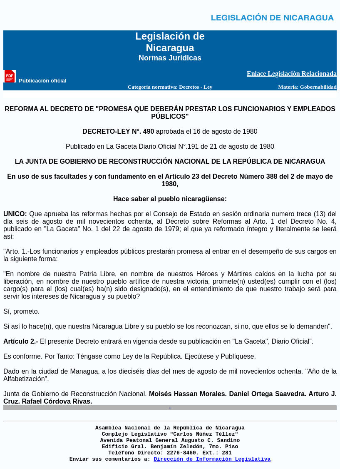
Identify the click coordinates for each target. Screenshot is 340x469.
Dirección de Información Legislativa (212, 459)
